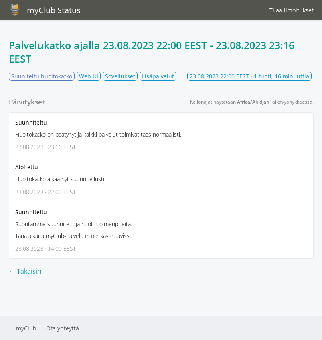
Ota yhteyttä (62, 328)
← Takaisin (25, 271)
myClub (26, 328)
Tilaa (291, 10)
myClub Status (45, 10)
